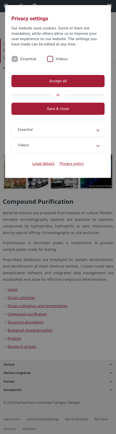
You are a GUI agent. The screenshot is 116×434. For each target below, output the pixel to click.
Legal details (43, 163)
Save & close (58, 108)
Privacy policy (72, 163)
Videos (62, 59)
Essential (28, 59)
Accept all (58, 81)
